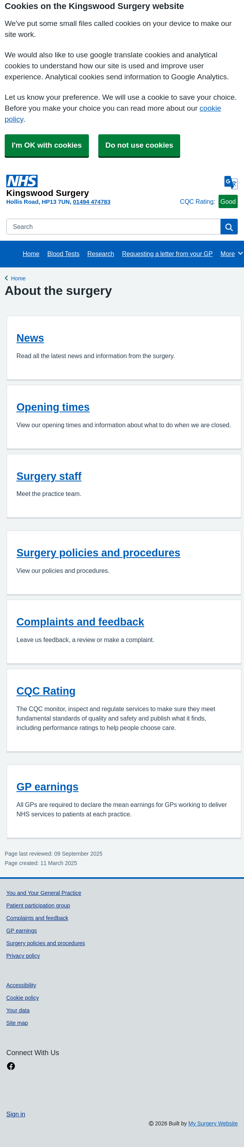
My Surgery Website (213, 1123)
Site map (17, 1023)
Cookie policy (22, 998)
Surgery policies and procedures (98, 552)
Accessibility (21, 985)
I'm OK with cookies (47, 145)
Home (31, 254)
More (232, 253)
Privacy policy (23, 956)
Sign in (15, 1114)
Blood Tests (63, 254)
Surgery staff (48, 476)
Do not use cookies (139, 145)
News (30, 338)
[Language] (231, 182)
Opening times (53, 407)
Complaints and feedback (80, 621)
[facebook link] (11, 1066)
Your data (18, 1010)
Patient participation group (38, 905)
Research (100, 254)
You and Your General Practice (43, 893)
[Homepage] (91, 186)
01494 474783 (91, 202)
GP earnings (47, 786)
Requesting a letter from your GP (167, 254)
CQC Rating (46, 691)
